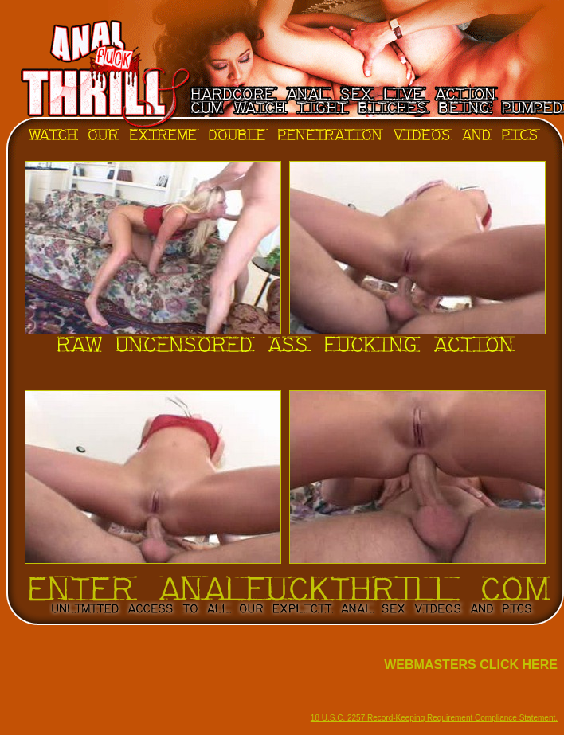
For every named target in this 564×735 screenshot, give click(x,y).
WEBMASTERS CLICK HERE (471, 664)
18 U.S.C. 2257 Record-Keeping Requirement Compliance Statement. (434, 717)
